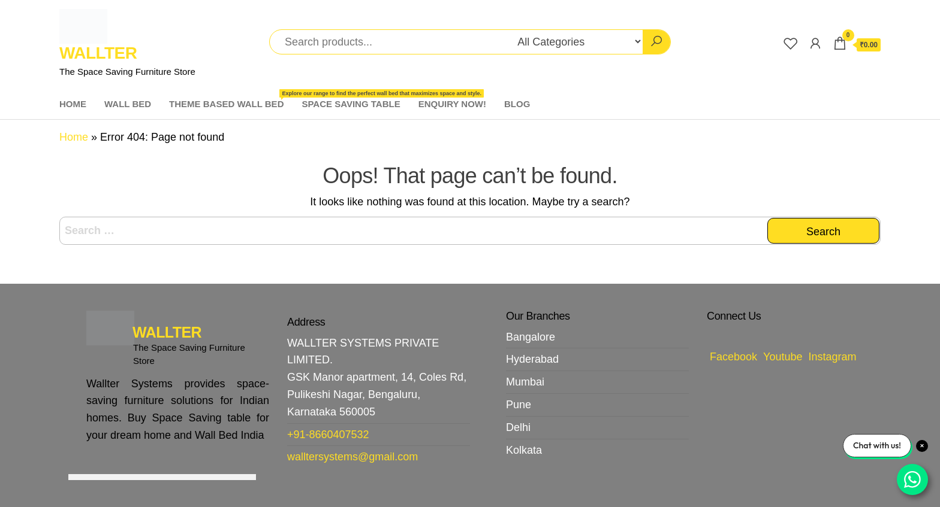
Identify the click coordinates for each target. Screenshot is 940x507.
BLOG (517, 104)
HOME (72, 104)
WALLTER (98, 53)
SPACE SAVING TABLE (351, 104)
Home (73, 137)
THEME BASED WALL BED (231, 99)
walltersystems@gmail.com (352, 457)
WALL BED (127, 104)
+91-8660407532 (328, 435)
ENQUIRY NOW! (452, 104)
